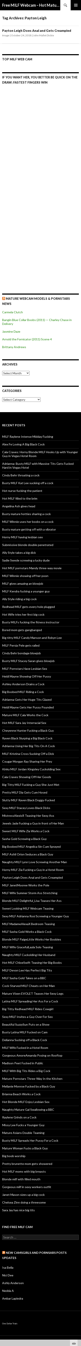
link (77, 1279)
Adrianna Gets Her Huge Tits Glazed (27, 699)
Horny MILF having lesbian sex (22, 537)
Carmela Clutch (12, 312)
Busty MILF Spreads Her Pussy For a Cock (30, 1140)
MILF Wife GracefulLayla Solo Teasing (27, 947)
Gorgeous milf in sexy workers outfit (26, 1187)
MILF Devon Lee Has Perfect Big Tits (27, 970)
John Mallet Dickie (43, 35)
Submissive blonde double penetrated (27, 545)
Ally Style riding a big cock (19, 599)
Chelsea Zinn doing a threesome (24, 1202)
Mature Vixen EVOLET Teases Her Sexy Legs (33, 993)
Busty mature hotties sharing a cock (26, 514)
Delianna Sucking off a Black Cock (24, 1040)
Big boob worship (13, 1156)
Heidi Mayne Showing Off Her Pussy (26, 676)
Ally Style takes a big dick (19, 552)
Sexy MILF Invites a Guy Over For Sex (27, 1017)
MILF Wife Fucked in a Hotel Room (25, 1047)
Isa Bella (7, 1267)
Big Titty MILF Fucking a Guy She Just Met (30, 784)
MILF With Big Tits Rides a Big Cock (26, 1071)
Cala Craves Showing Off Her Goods (26, 777)
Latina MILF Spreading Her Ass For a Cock (30, 1001)
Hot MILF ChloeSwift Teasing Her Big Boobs (32, 962)
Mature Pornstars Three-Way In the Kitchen (32, 1078)
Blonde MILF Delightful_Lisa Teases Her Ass (32, 900)
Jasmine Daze (11, 331)
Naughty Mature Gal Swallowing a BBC (28, 1109)
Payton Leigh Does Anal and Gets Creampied (36, 30)
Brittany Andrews (14, 347)
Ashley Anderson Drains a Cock (23, 684)
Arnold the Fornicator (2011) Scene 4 (27, 339)
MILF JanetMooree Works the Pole (25, 885)
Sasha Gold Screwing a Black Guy (24, 839)
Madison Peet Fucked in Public (22, 1063)
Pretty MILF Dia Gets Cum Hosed (24, 792)
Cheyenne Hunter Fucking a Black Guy (28, 730)
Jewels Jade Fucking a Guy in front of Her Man (33, 823)
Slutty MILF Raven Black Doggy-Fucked (28, 800)
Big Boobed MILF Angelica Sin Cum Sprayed (31, 846)
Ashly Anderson (13, 1283)
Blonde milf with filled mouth (21, 1179)
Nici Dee (7, 1275)
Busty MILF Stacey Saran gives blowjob (28, 661)
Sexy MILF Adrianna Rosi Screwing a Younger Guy (35, 916)
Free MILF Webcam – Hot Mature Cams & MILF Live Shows (31, 5)
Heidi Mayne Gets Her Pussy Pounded (28, 707)
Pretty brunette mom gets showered (27, 1164)
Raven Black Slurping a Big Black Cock (27, 738)
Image (5, 35)
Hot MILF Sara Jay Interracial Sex (24, 723)
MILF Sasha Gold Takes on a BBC (24, 978)
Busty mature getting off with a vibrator (29, 529)
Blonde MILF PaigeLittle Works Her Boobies (31, 939)
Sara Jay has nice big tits (18, 1210)
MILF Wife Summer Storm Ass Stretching (29, 893)
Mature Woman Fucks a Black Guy (25, 1148)
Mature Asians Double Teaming (23, 1133)
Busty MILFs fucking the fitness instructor (30, 622)
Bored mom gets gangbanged (22, 630)
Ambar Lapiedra (12, 1298)
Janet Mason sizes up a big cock (23, 1194)
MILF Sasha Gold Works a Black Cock (27, 931)
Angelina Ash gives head (18, 506)
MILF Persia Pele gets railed (21, 645)
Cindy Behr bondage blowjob (21, 653)
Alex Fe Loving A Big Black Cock (23, 444)
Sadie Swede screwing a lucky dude (26, 560)
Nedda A (8, 1290)
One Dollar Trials (9, 1323)
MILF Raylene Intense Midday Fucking (27, 436)
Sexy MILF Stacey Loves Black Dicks (26, 808)
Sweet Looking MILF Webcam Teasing (28, 908)
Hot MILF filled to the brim (19, 498)
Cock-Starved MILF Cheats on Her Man (28, 986)
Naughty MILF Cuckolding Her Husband (28, 955)
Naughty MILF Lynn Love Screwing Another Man (34, 862)
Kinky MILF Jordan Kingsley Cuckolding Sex (31, 769)
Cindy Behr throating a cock (21, 475)
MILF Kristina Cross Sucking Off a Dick (28, 754)
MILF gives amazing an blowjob (22, 583)
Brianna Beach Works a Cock (21, 1094)
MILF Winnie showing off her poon (25, 576)
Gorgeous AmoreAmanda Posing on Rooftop (32, 1055)
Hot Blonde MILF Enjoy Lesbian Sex (25, 1102)
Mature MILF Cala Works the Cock (25, 715)
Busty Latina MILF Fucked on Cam (25, 1032)
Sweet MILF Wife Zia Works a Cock (25, 831)
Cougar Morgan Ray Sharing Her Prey (27, 761)
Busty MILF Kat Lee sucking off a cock (27, 483)
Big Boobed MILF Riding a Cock (23, 692)
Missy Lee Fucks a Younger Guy (23, 1125)
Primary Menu (76, 5)
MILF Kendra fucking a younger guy (26, 591)
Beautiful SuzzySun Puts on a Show (25, 1024)
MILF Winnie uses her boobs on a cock (28, 521)
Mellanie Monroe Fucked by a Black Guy (28, 1086)
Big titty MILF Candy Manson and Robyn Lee (32, 637)
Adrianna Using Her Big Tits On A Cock (28, 746)
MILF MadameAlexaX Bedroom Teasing (28, 924)
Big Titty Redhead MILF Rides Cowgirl (27, 1009)
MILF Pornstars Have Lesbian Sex (24, 668)
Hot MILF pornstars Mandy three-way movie (32, 568)
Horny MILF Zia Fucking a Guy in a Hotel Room (33, 870)
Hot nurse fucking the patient (22, 491)
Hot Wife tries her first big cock (23, 614)
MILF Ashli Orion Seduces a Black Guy (27, 854)
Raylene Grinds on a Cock (19, 1117)
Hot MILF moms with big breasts (24, 1171)
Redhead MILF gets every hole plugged (28, 607)
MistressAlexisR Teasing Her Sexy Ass (28, 815)
